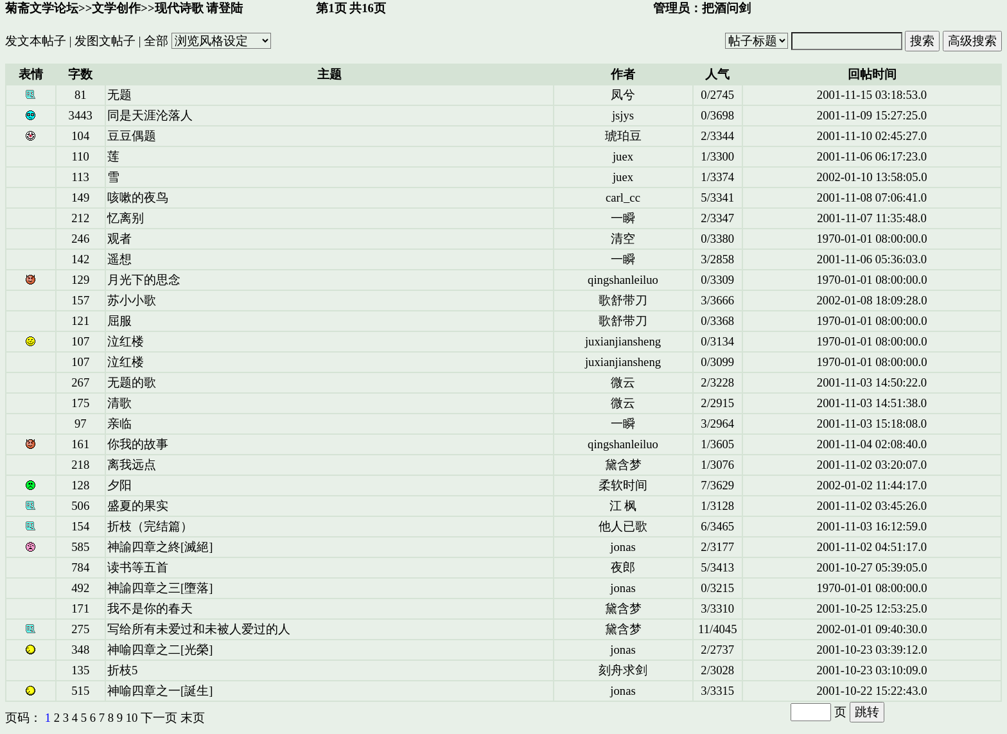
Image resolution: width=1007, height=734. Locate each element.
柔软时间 (623, 485)
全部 (156, 41)
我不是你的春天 (150, 608)
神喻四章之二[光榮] (160, 649)
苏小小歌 (131, 300)
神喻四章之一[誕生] (160, 690)
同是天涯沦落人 (150, 115)
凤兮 (623, 94)
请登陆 (224, 8)
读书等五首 (137, 567)
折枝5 (122, 670)
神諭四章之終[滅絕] (160, 547)
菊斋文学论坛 (41, 8)
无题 (119, 94)
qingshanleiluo (623, 279)
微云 (623, 382)
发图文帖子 (105, 41)
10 (132, 717)
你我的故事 (137, 444)
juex (623, 156)
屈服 (119, 321)
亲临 (119, 423)
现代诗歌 (179, 8)
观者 (119, 238)
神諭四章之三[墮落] (160, 588)
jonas (622, 547)
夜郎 (623, 567)
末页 (192, 717)
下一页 (159, 717)
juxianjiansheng (623, 341)
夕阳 (119, 485)
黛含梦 (623, 464)
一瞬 (623, 218)
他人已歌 (623, 526)
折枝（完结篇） (150, 526)
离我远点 (131, 464)
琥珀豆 (623, 136)
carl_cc (623, 197)
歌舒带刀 (623, 300)
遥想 (119, 259)
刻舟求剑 (623, 670)
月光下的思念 (143, 279)
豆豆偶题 (131, 136)
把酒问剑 (726, 8)
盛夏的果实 (137, 505)
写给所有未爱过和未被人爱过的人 (198, 629)
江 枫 (623, 505)
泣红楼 (125, 341)
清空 (623, 238)
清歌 (119, 403)
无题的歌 (131, 382)
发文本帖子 (35, 41)
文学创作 (116, 8)
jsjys (623, 115)
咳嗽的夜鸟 (137, 197)
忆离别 (125, 218)
